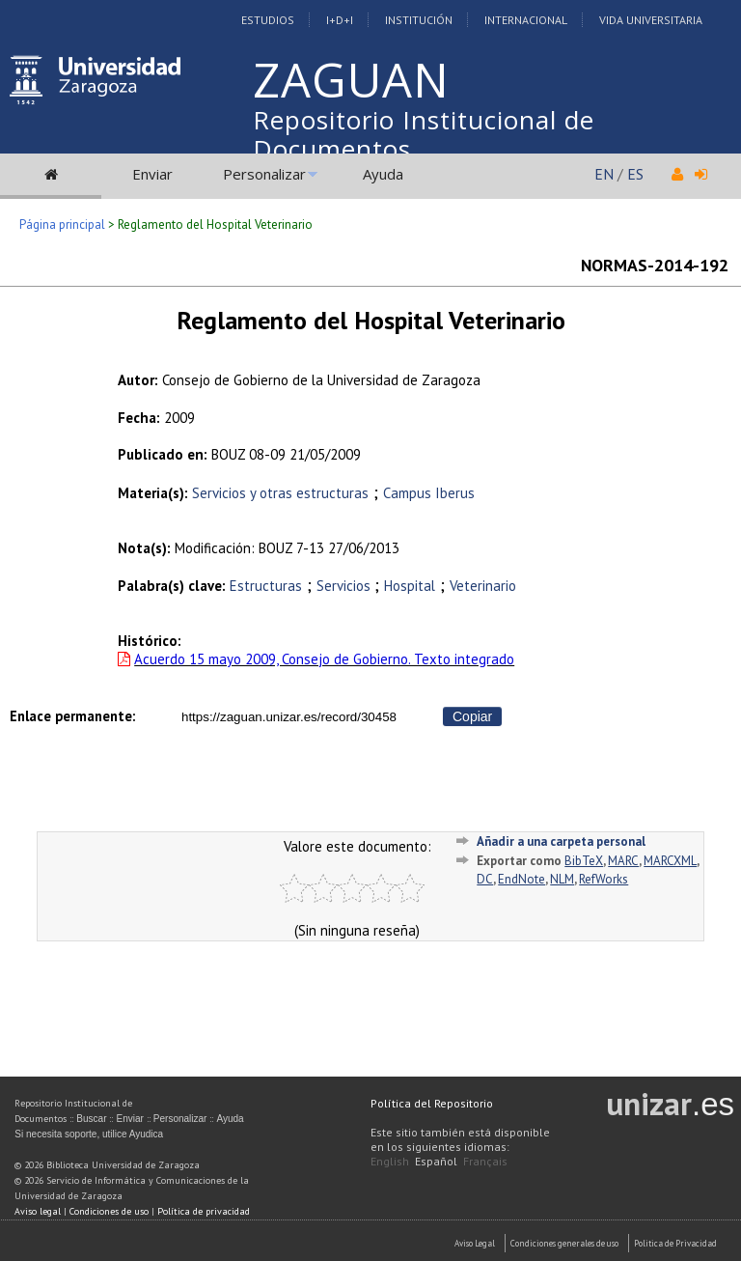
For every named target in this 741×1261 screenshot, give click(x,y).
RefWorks (603, 879)
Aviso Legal (474, 1243)
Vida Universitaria (650, 20)
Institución (419, 20)
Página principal (62, 224)
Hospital (409, 585)
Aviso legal (37, 1211)
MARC (623, 861)
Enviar (152, 173)
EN (604, 173)
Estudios (267, 20)
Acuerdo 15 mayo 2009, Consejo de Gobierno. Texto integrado (324, 659)
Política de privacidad (203, 1211)
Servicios (345, 585)
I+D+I (339, 20)
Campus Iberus (429, 493)
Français (485, 1161)
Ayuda (383, 173)
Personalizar (264, 173)
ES (635, 173)
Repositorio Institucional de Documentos (423, 134)
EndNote (521, 879)
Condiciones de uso (109, 1211)
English (389, 1161)
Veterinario (483, 585)
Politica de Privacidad (675, 1243)
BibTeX (583, 861)
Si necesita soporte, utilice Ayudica (88, 1134)
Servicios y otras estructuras (280, 493)
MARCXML (670, 861)
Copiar (472, 716)
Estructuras (266, 585)
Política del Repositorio (431, 1103)
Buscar (91, 1118)
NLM (562, 879)
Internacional (525, 20)
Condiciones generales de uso (564, 1243)
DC (485, 879)
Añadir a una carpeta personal (561, 841)
